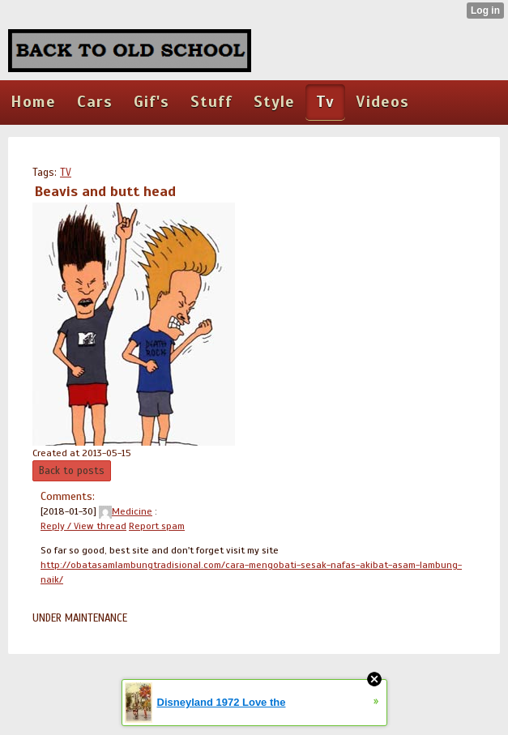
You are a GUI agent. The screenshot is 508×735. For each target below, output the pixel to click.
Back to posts (72, 470)
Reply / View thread (83, 526)
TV (65, 172)
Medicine (125, 511)
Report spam (157, 526)
